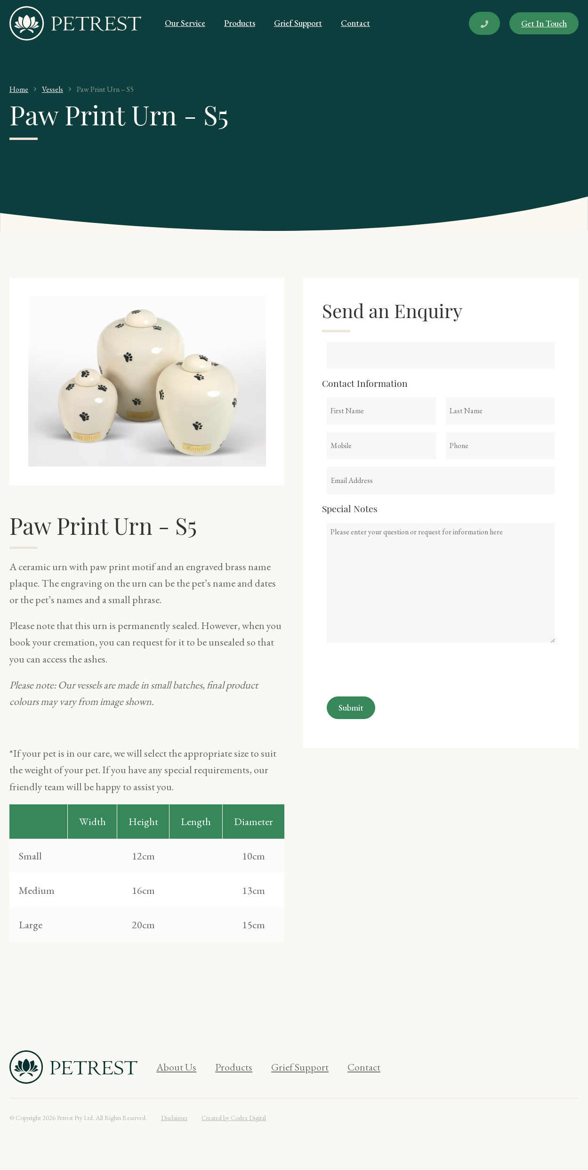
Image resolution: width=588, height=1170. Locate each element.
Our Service (185, 22)
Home (18, 89)
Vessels (52, 89)
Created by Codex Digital (233, 1117)
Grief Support (298, 22)
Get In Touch (544, 23)
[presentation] (398, 668)
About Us (176, 1067)
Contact (355, 22)
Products (239, 22)
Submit (350, 707)
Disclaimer (174, 1117)
